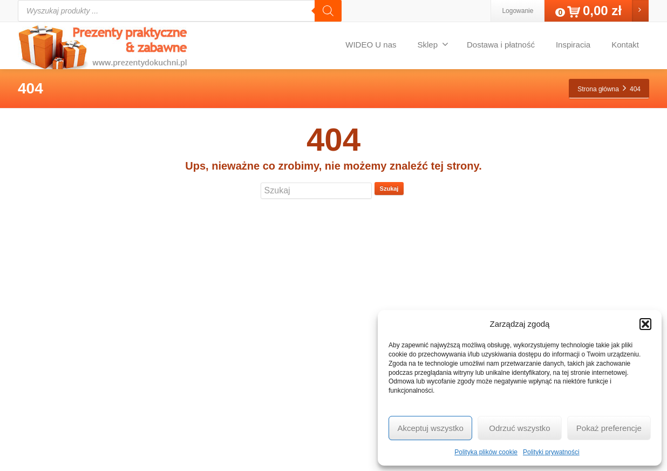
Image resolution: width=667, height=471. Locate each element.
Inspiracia (573, 44)
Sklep (432, 44)
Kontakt (625, 44)
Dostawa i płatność (501, 44)
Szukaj (389, 188)
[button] (645, 324)
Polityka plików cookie (486, 452)
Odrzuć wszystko (519, 428)
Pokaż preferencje (609, 428)
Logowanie (517, 11)
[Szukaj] (328, 11)
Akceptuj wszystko (430, 428)
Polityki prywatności (551, 452)
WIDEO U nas (370, 44)
